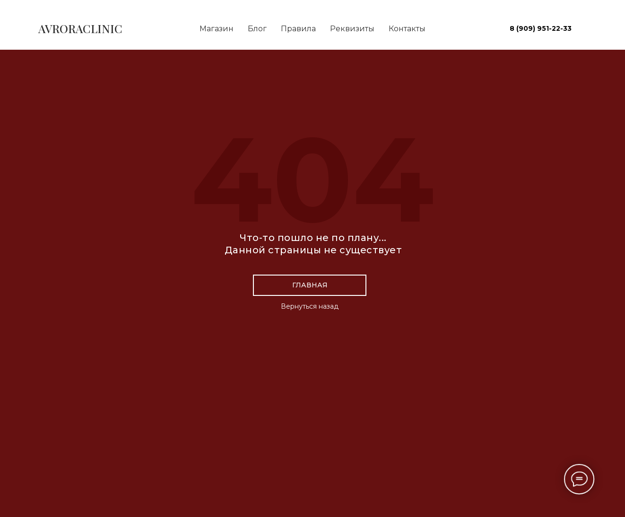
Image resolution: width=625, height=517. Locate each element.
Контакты (407, 28)
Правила (298, 28)
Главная (310, 285)
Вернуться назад (310, 306)
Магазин (217, 28)
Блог (257, 28)
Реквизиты (352, 28)
